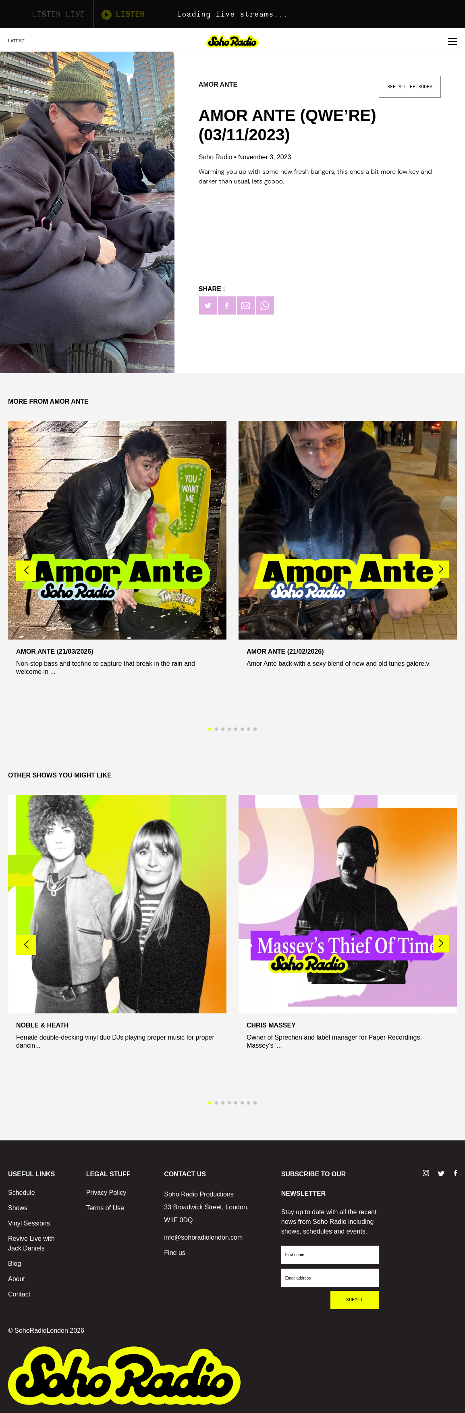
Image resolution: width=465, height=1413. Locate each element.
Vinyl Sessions (29, 1223)
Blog (14, 1263)
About (16, 1278)
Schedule (21, 1192)
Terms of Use (105, 1208)
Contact (19, 1294)
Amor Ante (218, 84)
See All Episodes (409, 86)
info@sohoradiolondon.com (203, 1237)
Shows (17, 1208)
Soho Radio (216, 157)
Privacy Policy (106, 1192)
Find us (174, 1252)
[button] (441, 569)
